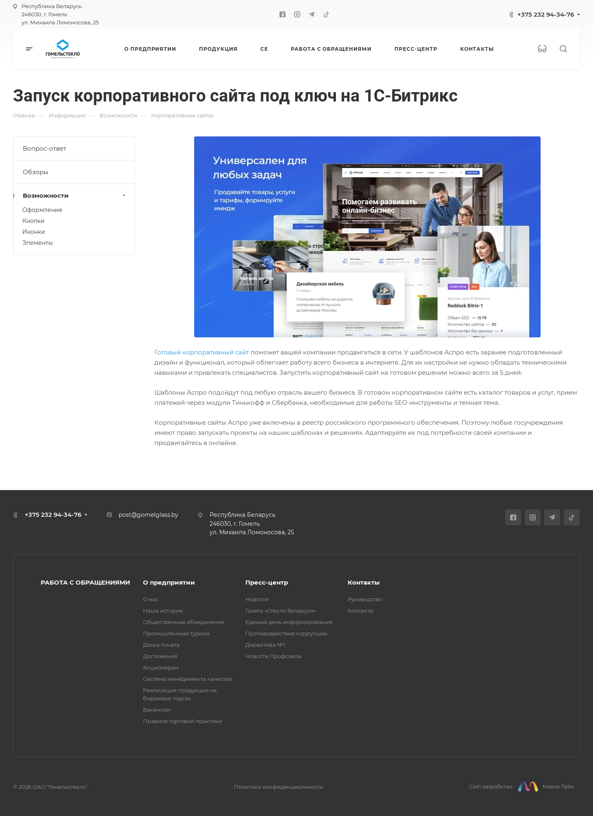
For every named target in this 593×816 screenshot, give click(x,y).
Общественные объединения (184, 622)
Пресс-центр (266, 582)
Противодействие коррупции (286, 633)
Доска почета (161, 644)
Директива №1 (265, 644)
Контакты (364, 582)
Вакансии (157, 709)
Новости (256, 599)
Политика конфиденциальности (278, 787)
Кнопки (33, 221)
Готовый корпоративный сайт (202, 352)
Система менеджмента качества (187, 679)
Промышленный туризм (176, 633)
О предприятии (169, 582)
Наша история (163, 610)
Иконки (33, 231)
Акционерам (161, 667)
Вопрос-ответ (44, 148)
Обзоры (35, 172)
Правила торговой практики (182, 721)
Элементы (37, 242)
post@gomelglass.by (148, 514)
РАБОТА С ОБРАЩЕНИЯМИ (85, 582)
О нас (150, 599)
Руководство (365, 599)
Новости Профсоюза (273, 656)
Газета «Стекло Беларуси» (280, 610)
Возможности (75, 195)
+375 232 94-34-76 (545, 14)
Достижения (160, 656)
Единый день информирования (289, 622)
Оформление (42, 210)
